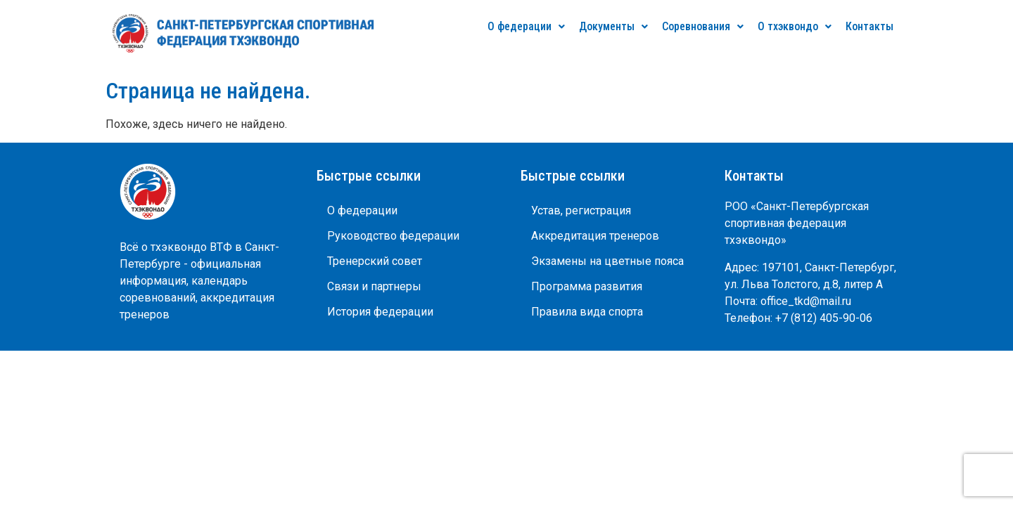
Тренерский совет (374, 261)
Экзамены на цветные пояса (607, 261)
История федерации (380, 311)
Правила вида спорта (587, 311)
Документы (613, 26)
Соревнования (703, 26)
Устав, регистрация (581, 210)
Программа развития (586, 286)
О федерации (526, 26)
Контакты (869, 26)
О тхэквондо (795, 26)
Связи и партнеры (374, 286)
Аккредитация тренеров (595, 235)
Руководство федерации (393, 235)
